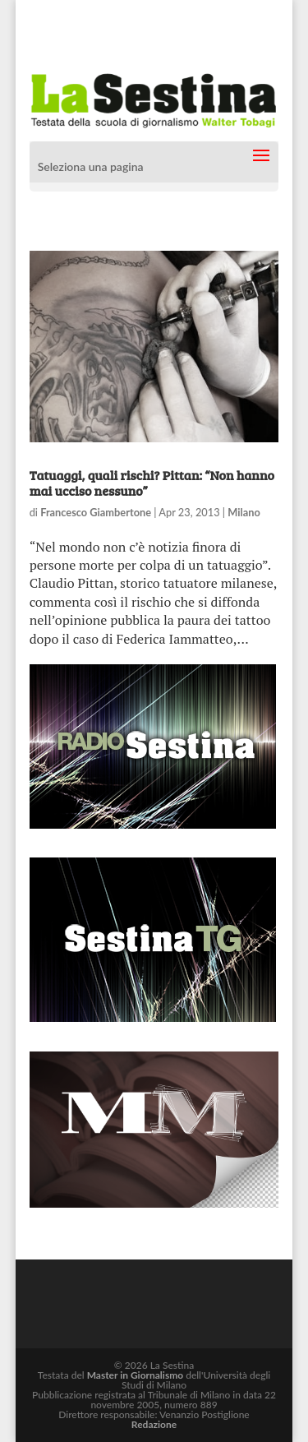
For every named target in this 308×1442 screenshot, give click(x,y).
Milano (244, 512)
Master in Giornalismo (135, 1375)
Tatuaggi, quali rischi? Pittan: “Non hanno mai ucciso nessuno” (152, 482)
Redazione (154, 1424)
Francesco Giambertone (95, 512)
